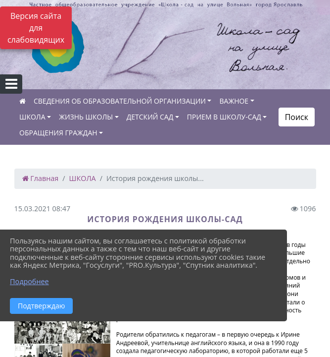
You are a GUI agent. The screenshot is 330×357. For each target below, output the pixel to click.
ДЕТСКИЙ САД (150, 116)
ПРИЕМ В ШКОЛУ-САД (224, 116)
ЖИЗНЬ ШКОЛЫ (86, 116)
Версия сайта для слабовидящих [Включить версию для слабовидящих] (35, 27)
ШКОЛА (32, 116)
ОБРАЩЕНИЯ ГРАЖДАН (58, 132)
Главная (40, 178)
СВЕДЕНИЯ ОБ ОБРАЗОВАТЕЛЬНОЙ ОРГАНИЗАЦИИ (120, 101)
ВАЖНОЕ (233, 101)
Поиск (296, 117)
